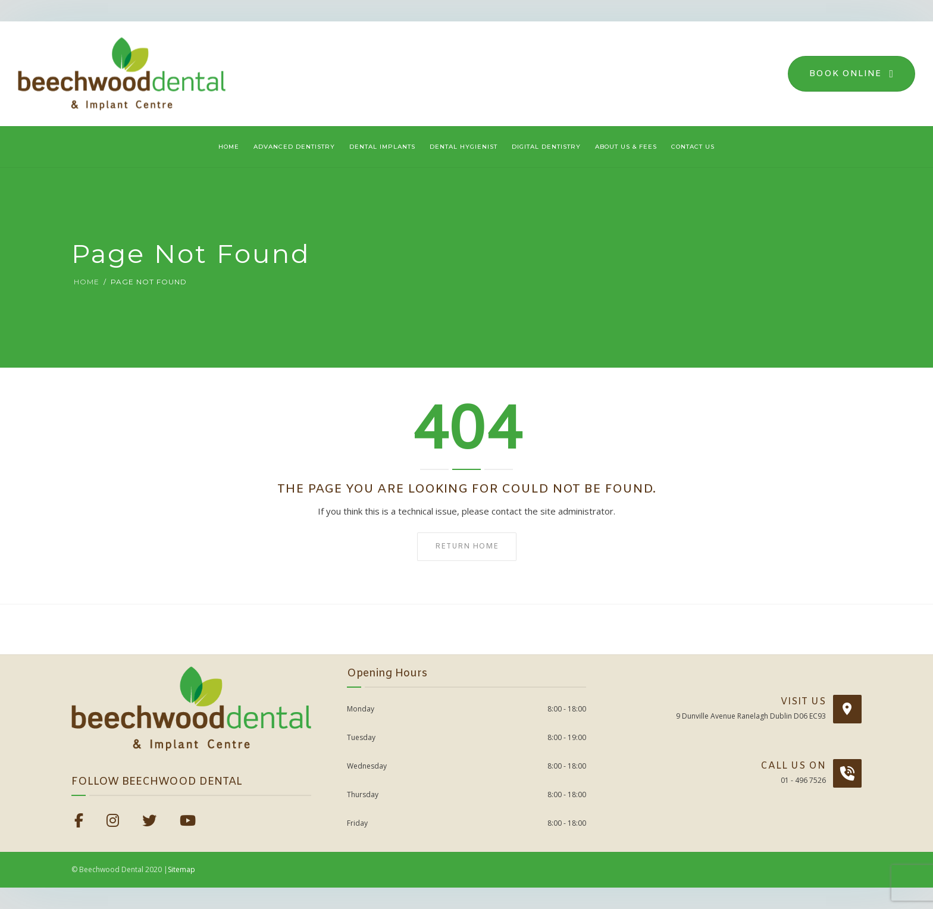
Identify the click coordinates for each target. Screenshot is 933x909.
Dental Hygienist (463, 147)
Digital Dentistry (546, 147)
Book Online (851, 74)
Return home (467, 546)
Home (228, 147)
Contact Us (693, 147)
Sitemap (181, 869)
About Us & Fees (626, 147)
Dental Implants (382, 147)
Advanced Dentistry (294, 147)
